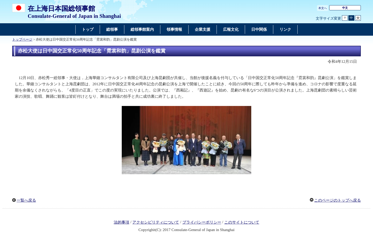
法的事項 (121, 222)
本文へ (322, 8)
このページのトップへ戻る (337, 200)
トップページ (22, 39)
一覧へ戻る (26, 200)
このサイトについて (241, 222)
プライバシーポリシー (201, 222)
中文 (345, 7)
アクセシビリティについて (155, 222)
